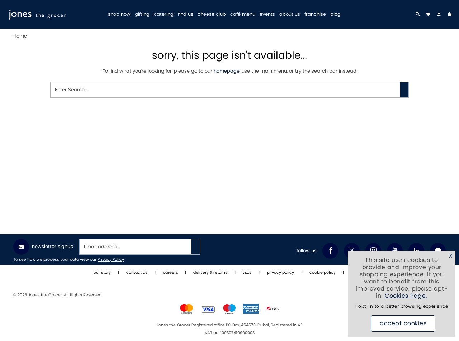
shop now (119, 14)
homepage (227, 71)
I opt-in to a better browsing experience (401, 306)
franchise (315, 14)
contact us (136, 272)
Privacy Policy (111, 260)
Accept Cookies (403, 323)
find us (185, 14)
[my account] (439, 14)
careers (170, 272)
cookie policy (322, 272)
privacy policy (280, 272)
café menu (242, 14)
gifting (142, 14)
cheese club (212, 14)
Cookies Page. (406, 296)
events (267, 14)
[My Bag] (449, 14)
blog (335, 14)
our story (102, 272)
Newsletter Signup (43, 247)
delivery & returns (210, 272)
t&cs (247, 272)
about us (289, 14)
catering (164, 14)
